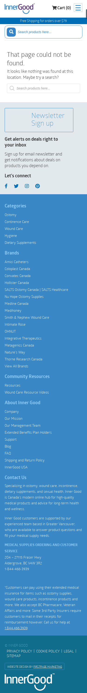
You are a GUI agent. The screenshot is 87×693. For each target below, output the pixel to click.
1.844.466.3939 (16, 628)
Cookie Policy (48, 651)
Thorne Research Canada (23, 359)
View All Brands (16, 366)
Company (12, 411)
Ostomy (10, 214)
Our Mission (14, 418)
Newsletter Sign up (38, 119)
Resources (12, 385)
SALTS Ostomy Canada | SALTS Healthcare (36, 289)
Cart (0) (61, 8)
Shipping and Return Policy (25, 460)
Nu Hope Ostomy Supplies (24, 296)
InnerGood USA (16, 467)
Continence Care (17, 221)
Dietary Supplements (20, 242)
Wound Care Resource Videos (27, 392)
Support (10, 439)
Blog (8, 446)
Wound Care (14, 228)
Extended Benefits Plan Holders (28, 432)
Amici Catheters (17, 261)
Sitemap (14, 655)
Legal (69, 651)
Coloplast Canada (17, 268)
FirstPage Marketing (47, 666)
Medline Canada (17, 303)
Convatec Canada (18, 275)
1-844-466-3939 (17, 568)
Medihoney (13, 310)
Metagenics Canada (19, 345)
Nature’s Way (15, 352)
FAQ (8, 453)
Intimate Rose (15, 324)
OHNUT (10, 331)
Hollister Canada (17, 282)
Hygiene (11, 235)
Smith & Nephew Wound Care (27, 317)
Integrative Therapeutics (23, 338)
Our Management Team (23, 425)
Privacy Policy (19, 651)
